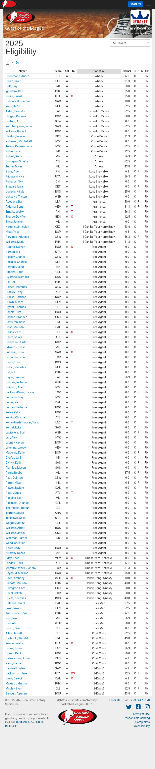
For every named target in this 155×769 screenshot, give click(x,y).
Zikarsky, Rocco (15, 553)
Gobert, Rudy (14, 156)
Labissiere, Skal (15, 432)
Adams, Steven (15, 246)
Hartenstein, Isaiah (17, 226)
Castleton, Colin (15, 322)
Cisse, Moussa (15, 327)
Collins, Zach (13, 332)
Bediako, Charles (16, 261)
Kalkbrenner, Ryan (17, 613)
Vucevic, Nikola (15, 191)
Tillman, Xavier (15, 512)
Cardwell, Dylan (15, 668)
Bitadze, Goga (14, 271)
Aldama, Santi (14, 206)
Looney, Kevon (15, 442)
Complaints (142, 722)
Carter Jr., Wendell (17, 638)
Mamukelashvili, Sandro (21, 568)
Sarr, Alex (12, 623)
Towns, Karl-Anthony (19, 146)
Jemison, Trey (14, 397)
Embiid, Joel (15, 211)
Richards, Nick (14, 181)
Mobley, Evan (14, 688)
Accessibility (142, 726)
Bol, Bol (10, 282)
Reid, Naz (11, 618)
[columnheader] (22, 71)
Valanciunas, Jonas (18, 658)
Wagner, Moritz (15, 522)
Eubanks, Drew (15, 352)
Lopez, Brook (14, 648)
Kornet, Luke (13, 427)
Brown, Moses (14, 302)
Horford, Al (12, 121)
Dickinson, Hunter (17, 342)
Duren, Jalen (13, 81)
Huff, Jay (11, 86)
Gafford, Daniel (15, 603)
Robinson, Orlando (17, 502)
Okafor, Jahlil (14, 457)
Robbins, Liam (14, 497)
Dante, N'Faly (14, 337)
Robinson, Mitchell (19, 141)
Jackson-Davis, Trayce (20, 392)
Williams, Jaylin (15, 532)
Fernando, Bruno (16, 357)
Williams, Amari (15, 527)
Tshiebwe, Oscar (16, 517)
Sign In (135, 4)
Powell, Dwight (15, 487)
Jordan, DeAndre (16, 407)
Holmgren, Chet (15, 588)
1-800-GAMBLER (21, 722)
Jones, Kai (12, 402)
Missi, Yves (12, 231)
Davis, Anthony (15, 578)
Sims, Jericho (14, 221)
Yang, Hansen (14, 663)
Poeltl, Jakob (14, 593)
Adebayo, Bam (15, 201)
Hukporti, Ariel (14, 387)
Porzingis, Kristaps (17, 236)
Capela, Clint (13, 312)
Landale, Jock (14, 563)
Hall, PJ (10, 372)
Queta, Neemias (16, 598)
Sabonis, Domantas (18, 101)
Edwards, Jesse (15, 347)
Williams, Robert (16, 131)
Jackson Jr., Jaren (17, 673)
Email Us (114, 700)
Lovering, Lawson (17, 447)
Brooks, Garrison (16, 297)
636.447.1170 (141, 700)
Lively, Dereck (14, 678)
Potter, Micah (14, 482)
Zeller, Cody (13, 548)
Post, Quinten (14, 477)
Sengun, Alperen (16, 693)
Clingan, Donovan (17, 116)
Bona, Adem (13, 171)
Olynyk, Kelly (13, 462)
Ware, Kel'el (13, 106)
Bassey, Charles (15, 256)
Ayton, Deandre (15, 111)
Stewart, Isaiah (15, 186)
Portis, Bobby (14, 472)
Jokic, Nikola (13, 608)
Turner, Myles (14, 166)
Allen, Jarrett (14, 633)
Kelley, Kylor (13, 412)
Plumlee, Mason (16, 467)
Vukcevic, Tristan (16, 196)
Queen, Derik (14, 653)
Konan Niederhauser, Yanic (22, 422)
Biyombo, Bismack (17, 276)
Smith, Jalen (13, 628)
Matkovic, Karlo (15, 452)
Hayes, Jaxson (15, 377)
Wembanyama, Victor (19, 126)
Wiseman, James (17, 538)
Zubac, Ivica (13, 151)
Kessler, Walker (15, 643)
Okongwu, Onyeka (17, 161)
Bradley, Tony (14, 292)
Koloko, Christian (16, 417)
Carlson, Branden (16, 317)
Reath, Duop (13, 492)
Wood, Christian (15, 543)
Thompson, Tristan (18, 507)
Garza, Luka (13, 362)
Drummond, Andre (17, 76)
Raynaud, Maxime (17, 573)
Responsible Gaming (137, 718)
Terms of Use (141, 714)
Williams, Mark (15, 241)
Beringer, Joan (15, 266)
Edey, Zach (12, 558)
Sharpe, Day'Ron (16, 216)
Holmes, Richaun (16, 382)
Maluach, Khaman (17, 683)
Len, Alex (11, 437)
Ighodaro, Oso (14, 91)
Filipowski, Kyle (15, 176)
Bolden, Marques (16, 287)
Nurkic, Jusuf (14, 96)
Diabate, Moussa (16, 583)
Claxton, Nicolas (15, 136)
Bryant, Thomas (16, 307)
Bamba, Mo (13, 251)
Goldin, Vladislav (16, 367)
